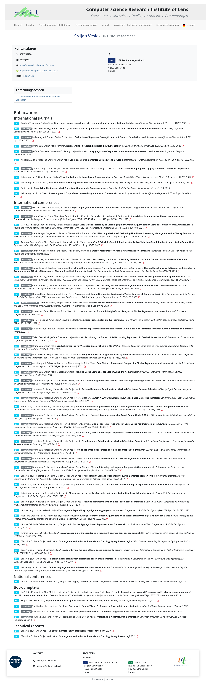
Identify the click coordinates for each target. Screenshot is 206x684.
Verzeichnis (119, 25)
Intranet (110, 679)
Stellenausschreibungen (167, 25)
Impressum (98, 679)
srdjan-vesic (28, 75)
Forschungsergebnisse (86, 25)
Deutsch (189, 25)
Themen (18, 25)
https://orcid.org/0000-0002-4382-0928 (39, 70)
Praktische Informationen (139, 25)
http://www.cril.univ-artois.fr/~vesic (37, 65)
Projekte (30, 25)
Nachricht (105, 25)
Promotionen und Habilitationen (55, 25)
